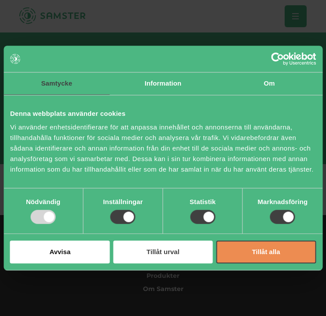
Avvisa (59, 252)
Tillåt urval (163, 252)
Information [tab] (163, 83)
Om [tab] (269, 83)
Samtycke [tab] (56, 83)
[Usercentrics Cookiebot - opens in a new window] (277, 58)
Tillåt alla (266, 252)
